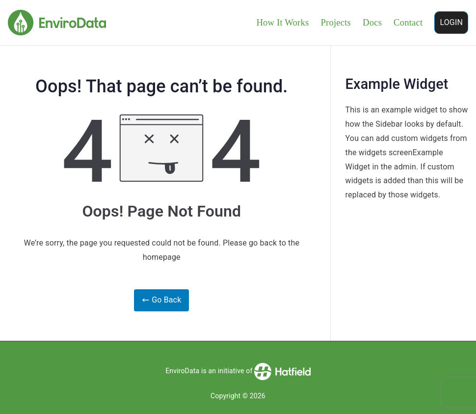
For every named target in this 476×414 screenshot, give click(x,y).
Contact (408, 22)
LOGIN (451, 22)
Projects (335, 22)
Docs (372, 22)
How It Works (282, 22)
